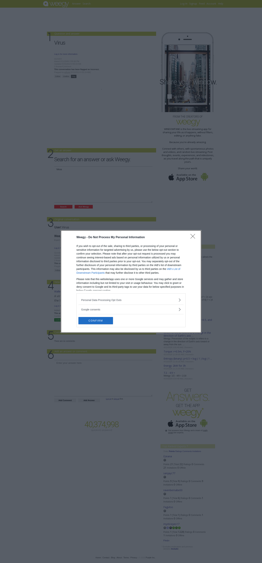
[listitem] (131, 300)
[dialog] (131, 281)
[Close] (193, 237)
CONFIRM (95, 320)
